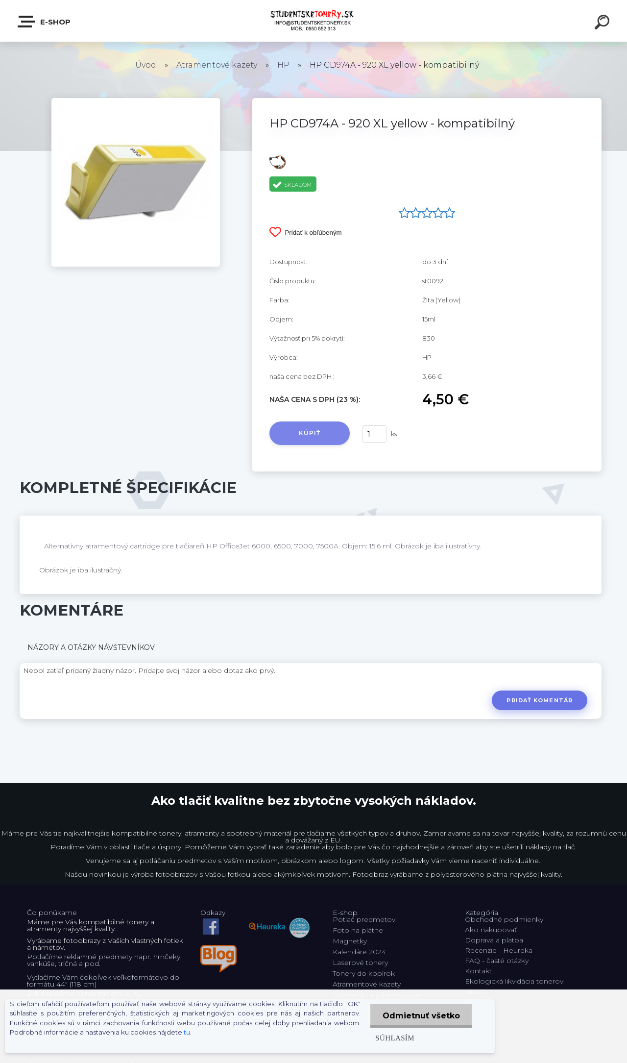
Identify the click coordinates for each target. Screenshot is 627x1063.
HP (283, 65)
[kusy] (374, 434)
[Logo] (314, 21)
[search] (603, 23)
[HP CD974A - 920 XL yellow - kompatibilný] (135, 101)
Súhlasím (394, 1037)
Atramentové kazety (216, 65)
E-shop (45, 21)
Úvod (145, 65)
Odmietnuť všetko (420, 1015)
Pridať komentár (539, 700)
